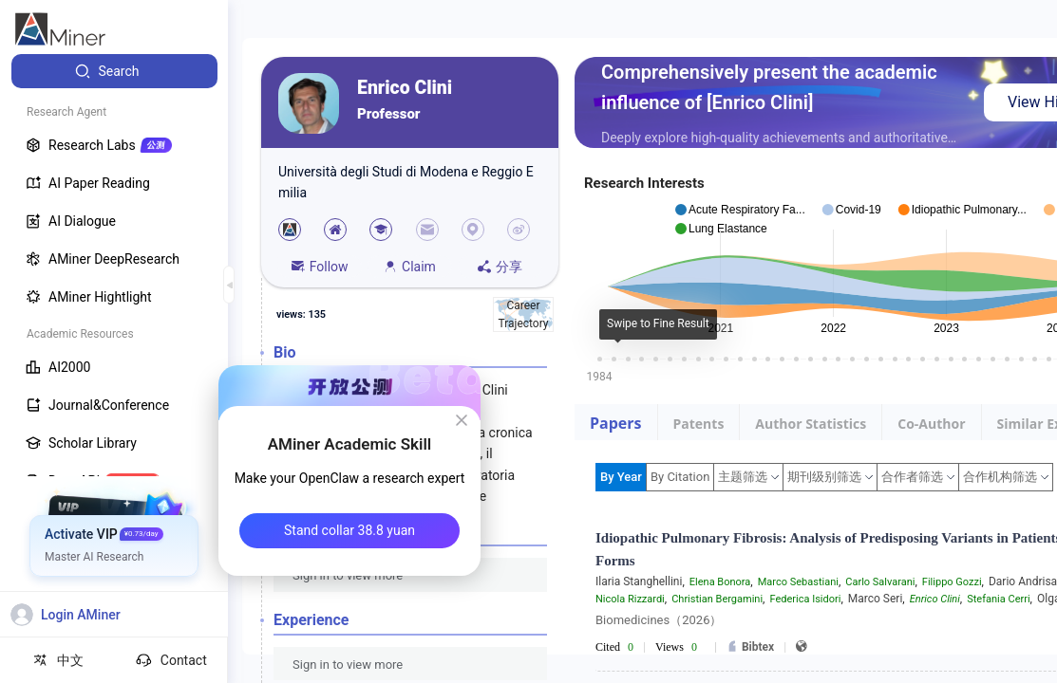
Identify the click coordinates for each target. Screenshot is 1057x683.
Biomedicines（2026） (658, 620)
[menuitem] (114, 71)
